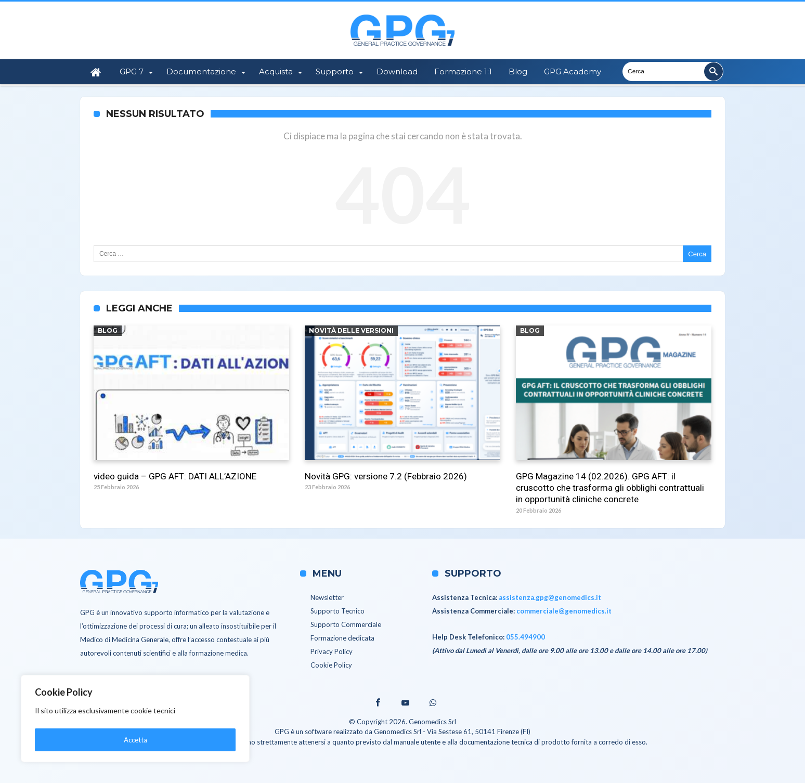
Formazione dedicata (342, 637)
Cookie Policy (331, 664)
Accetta (135, 739)
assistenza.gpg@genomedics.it (550, 597)
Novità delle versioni (351, 330)
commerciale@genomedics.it (564, 610)
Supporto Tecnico (337, 610)
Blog (108, 330)
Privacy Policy (331, 651)
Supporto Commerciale (345, 624)
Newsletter (327, 597)
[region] (135, 720)
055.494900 (525, 636)
